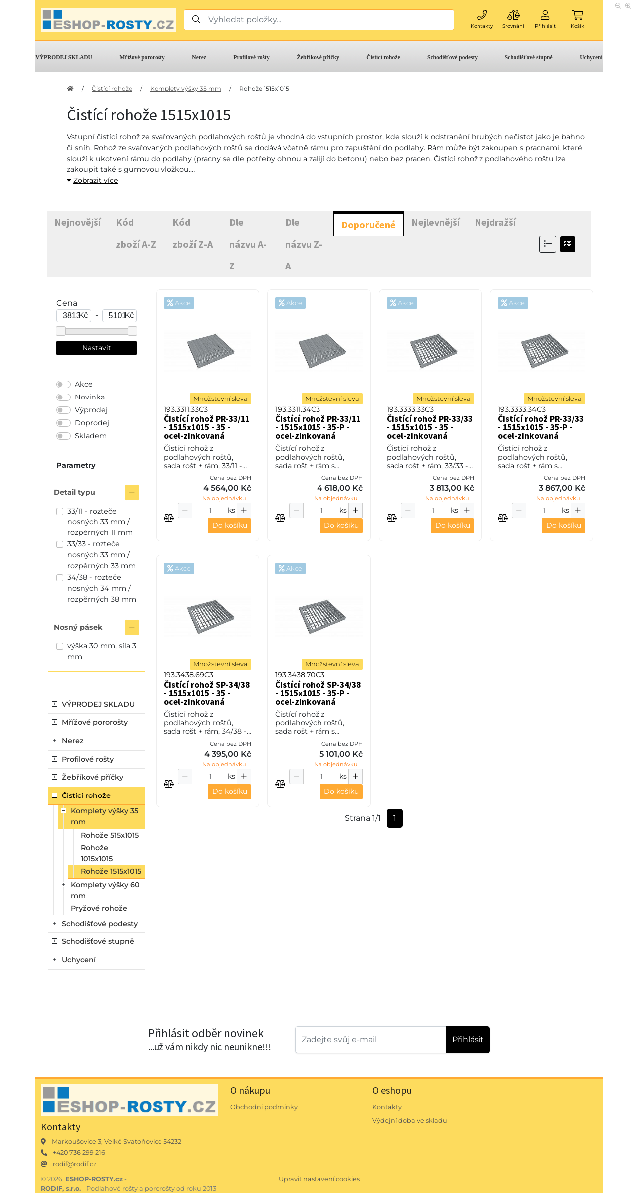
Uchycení (591, 57)
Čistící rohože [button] (86, 795)
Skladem (91, 435)
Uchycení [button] (79, 959)
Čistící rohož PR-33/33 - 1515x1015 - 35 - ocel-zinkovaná (430, 427)
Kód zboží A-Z (136, 233)
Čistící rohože (383, 57)
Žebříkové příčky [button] (92, 777)
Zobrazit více (92, 180)
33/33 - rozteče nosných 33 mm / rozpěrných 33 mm (101, 554)
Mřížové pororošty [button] (95, 722)
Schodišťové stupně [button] (98, 941)
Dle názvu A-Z (248, 244)
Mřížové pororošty (141, 57)
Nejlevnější (435, 222)
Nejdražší (495, 222)
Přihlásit (468, 1039)
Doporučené (368, 224)
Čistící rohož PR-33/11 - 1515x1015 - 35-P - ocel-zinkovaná (318, 427)
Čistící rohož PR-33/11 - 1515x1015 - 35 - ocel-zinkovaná (207, 427)
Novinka (90, 397)
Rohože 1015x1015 (97, 853)
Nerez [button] (73, 740)
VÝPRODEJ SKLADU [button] (98, 704)
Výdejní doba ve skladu (409, 1120)
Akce (84, 384)
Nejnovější (77, 222)
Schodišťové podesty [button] (100, 923)
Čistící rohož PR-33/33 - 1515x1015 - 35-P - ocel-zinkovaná (541, 427)
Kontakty (387, 1107)
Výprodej (91, 409)
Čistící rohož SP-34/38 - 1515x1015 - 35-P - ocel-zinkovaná (318, 693)
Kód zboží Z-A (192, 233)
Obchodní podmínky (264, 1107)
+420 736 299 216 (79, 1152)
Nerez (199, 57)
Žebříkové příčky (318, 57)
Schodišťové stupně (529, 57)
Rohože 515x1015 (110, 835)
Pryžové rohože (99, 908)
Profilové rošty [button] (88, 759)
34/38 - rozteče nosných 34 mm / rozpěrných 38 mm (101, 588)
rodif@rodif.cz (75, 1164)
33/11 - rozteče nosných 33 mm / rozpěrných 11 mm (100, 522)
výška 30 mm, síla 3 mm (101, 651)
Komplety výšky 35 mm (185, 88)
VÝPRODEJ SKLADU (63, 57)
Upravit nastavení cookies (319, 1179)
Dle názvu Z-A (303, 244)
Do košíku (229, 525)
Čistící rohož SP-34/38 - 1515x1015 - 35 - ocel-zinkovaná (207, 693)
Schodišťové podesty (452, 57)
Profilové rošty (252, 57)
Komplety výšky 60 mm (105, 890)
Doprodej (92, 422)
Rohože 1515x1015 (264, 88)
